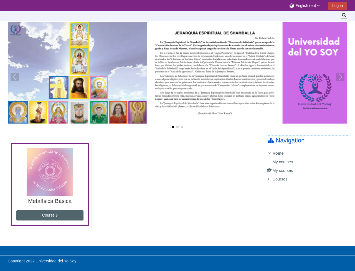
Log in (337, 5)
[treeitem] (310, 166)
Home (282, 153)
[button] (306, 5)
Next (340, 77)
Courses (284, 179)
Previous (15, 77)
